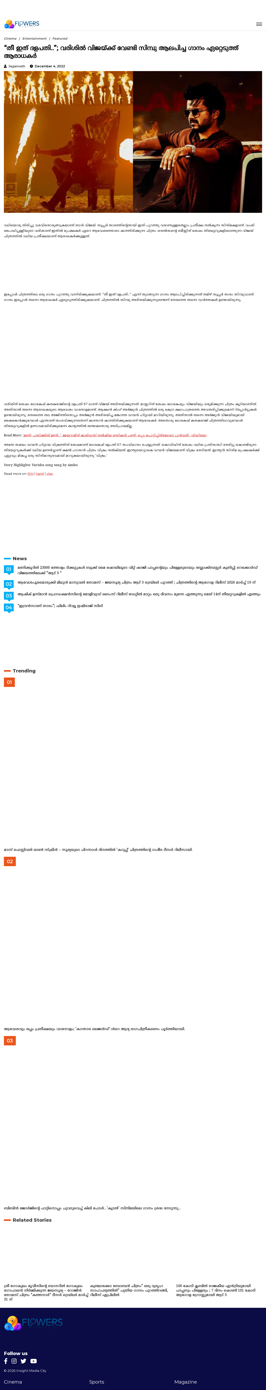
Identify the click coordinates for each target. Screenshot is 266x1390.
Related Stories (32, 1220)
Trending (24, 671)
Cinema (10, 38)
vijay (49, 474)
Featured (59, 38)
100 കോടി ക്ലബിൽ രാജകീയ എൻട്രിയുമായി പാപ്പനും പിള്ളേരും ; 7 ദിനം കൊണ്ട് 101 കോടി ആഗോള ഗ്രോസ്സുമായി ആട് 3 (215, 1290)
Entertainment (34, 38)
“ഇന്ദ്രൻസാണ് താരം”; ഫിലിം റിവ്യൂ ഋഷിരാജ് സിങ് (60, 606)
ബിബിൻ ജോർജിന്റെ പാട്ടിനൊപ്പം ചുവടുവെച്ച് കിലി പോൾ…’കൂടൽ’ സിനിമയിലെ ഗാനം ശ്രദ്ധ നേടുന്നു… (92, 1208)
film (31, 474)
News (20, 558)
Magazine (185, 1382)
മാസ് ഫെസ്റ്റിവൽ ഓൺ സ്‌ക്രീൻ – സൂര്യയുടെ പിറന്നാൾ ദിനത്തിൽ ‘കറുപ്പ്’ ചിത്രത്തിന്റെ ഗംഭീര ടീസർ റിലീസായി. (98, 850)
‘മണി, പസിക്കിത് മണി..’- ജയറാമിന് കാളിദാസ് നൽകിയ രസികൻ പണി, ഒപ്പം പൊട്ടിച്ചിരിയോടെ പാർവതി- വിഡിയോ (115, 435)
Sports (96, 1382)
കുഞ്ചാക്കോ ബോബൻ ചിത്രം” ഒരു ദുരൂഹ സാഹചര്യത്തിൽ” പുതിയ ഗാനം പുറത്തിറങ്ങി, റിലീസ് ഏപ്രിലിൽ (129, 1290)
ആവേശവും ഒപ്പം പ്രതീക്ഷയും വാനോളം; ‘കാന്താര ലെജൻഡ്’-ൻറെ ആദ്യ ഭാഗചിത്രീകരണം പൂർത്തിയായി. (94, 1029)
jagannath (16, 66)
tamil (40, 474)
